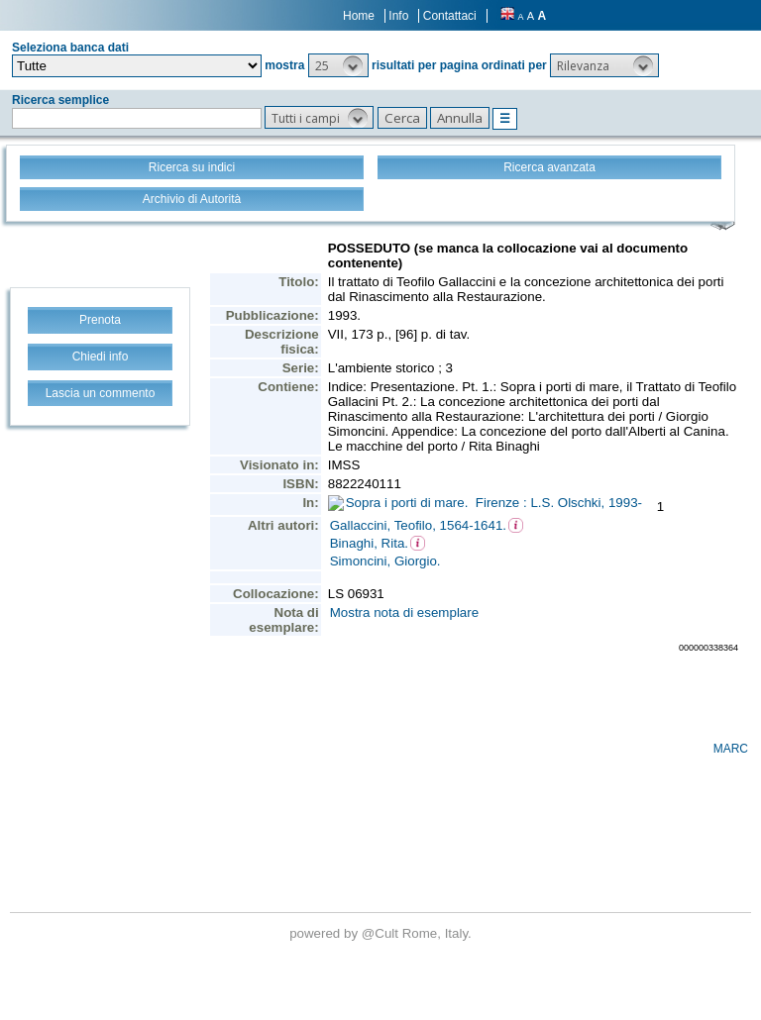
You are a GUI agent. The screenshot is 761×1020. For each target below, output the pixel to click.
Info (398, 16)
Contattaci (450, 16)
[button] (338, 65)
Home (359, 16)
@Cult (382, 933)
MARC (730, 749)
